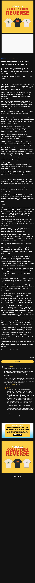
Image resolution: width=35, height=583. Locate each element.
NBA (3, 58)
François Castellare (8, 366)
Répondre (13, 384)
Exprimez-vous (17, 361)
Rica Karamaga (10, 387)
